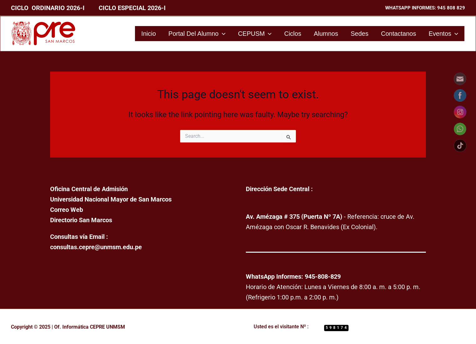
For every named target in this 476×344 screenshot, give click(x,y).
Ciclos (292, 33)
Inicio (148, 33)
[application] (222, 33)
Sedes (360, 33)
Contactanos (398, 33)
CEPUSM (255, 33)
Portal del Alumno (196, 33)
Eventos (443, 33)
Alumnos (326, 33)
